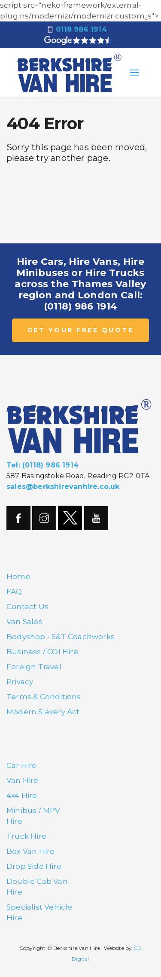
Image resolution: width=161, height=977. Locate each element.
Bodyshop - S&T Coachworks (60, 636)
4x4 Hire (21, 795)
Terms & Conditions (43, 696)
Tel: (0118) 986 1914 (42, 465)
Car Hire (21, 765)
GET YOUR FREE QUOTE (80, 330)
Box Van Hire (30, 851)
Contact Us (27, 606)
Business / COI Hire (42, 651)
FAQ (14, 591)
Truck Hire (26, 836)
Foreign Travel (33, 666)
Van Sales (24, 621)
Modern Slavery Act (43, 711)
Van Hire (22, 780)
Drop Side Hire (33, 866)
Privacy (19, 681)
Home (18, 576)
